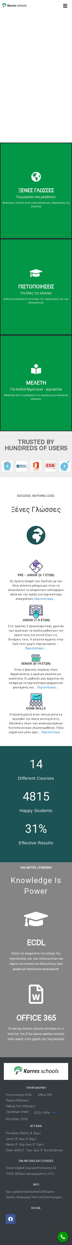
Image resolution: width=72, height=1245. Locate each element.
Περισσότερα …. (45, 598)
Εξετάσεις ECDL (17, 1119)
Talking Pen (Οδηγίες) (20, 1106)
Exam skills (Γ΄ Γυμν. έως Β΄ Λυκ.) (28, 1150)
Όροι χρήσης (14, 1192)
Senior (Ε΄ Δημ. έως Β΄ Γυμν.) (25, 1145)
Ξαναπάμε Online (17, 1112)
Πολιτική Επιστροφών (46, 1197)
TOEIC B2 (12, 1174)
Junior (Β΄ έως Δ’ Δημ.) (21, 1139)
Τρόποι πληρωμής (18, 1197)
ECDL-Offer (44, 1112)
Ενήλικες (57, 1150)
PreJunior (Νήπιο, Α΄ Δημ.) (23, 1133)
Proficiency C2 (46, 1168)
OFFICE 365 (36, 1018)
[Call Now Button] (63, 1237)
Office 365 (45, 1095)
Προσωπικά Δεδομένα (38, 1192)
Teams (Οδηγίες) (17, 1100)
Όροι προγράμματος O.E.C (36, 1174)
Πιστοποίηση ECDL (19, 1095)
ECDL (36, 942)
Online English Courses (21, 1168)
